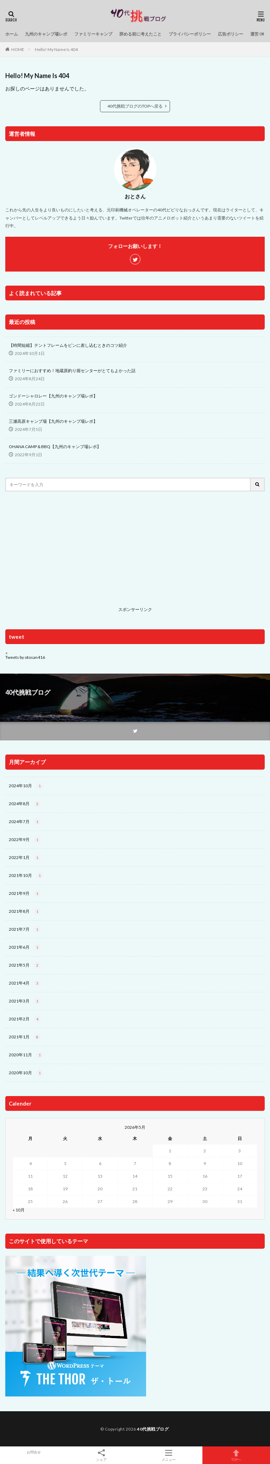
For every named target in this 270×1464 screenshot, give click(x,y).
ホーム (11, 34)
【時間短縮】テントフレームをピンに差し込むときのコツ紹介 (68, 345)
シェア (101, 1455)
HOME (17, 49)
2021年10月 (26, 875)
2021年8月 (25, 911)
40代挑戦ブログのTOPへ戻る (135, 106)
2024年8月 (25, 803)
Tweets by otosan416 (25, 657)
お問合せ (34, 1452)
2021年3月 (25, 1001)
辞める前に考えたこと (140, 34)
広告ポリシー (230, 34)
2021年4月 (25, 983)
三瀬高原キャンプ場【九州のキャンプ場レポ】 (53, 421)
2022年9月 (25, 839)
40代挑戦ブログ (153, 1429)
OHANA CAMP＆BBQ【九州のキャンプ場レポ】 (55, 446)
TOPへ (236, 1455)
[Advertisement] (135, 554)
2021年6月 (25, 947)
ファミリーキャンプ (93, 34)
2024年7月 (25, 821)
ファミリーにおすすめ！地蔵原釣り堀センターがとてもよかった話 (72, 370)
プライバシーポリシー (190, 34)
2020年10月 (26, 1072)
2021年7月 (25, 929)
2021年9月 (25, 893)
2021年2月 (25, 1019)
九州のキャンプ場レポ (46, 34)
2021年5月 (25, 965)
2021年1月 (25, 1036)
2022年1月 (25, 857)
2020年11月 (26, 1054)
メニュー (169, 1455)
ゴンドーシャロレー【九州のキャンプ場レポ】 (53, 396)
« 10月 (19, 1209)
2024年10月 (26, 785)
